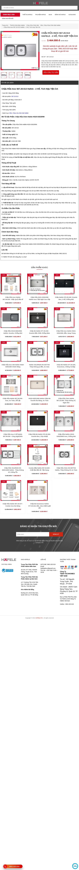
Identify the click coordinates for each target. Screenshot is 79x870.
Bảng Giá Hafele (60, 14)
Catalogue (72, 14)
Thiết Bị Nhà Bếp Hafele (17, 25)
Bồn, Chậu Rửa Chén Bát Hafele (50, 25)
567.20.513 (15, 96)
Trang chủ (5, 25)
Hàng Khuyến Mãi (7, 18)
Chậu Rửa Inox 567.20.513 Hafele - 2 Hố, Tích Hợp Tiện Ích (22, 27)
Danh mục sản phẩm (8, 15)
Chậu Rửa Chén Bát (32, 25)
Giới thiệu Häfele (6, 564)
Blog (50, 14)
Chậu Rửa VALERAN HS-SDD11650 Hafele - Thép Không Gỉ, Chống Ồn (13, 470)
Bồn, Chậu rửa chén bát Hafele (18, 113)
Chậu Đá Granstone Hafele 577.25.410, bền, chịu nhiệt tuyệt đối (39, 506)
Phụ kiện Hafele (40, 14)
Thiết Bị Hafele (27, 14)
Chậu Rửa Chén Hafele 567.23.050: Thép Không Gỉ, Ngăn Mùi (66, 400)
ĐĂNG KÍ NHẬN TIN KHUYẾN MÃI (38, 526)
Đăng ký (56, 534)
